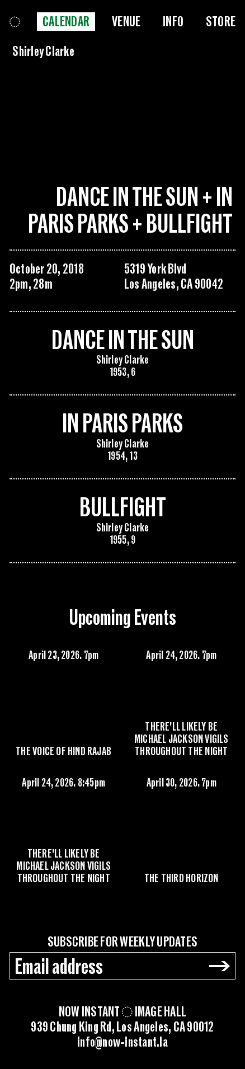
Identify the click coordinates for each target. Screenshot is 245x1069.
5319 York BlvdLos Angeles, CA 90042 (173, 277)
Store (220, 21)
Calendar (66, 21)
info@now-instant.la (122, 1042)
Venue (126, 21)
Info (173, 21)
